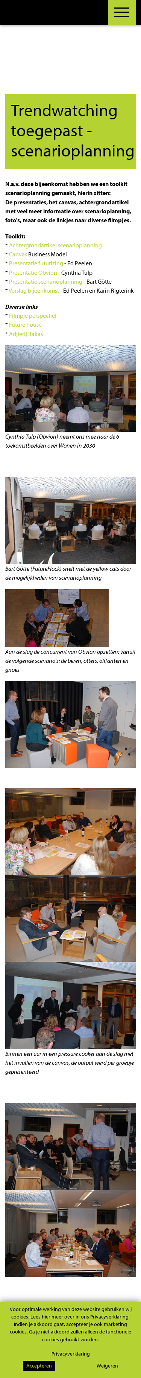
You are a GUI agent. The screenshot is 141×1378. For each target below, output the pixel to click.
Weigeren (107, 1366)
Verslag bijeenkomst (34, 290)
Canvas (18, 254)
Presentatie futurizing (36, 263)
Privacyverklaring (71, 1353)
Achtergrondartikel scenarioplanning (55, 245)
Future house (25, 324)
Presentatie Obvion (33, 272)
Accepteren (39, 1366)
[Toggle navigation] (119, 12)
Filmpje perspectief (33, 315)
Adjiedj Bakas (26, 334)
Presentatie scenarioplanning (45, 281)
